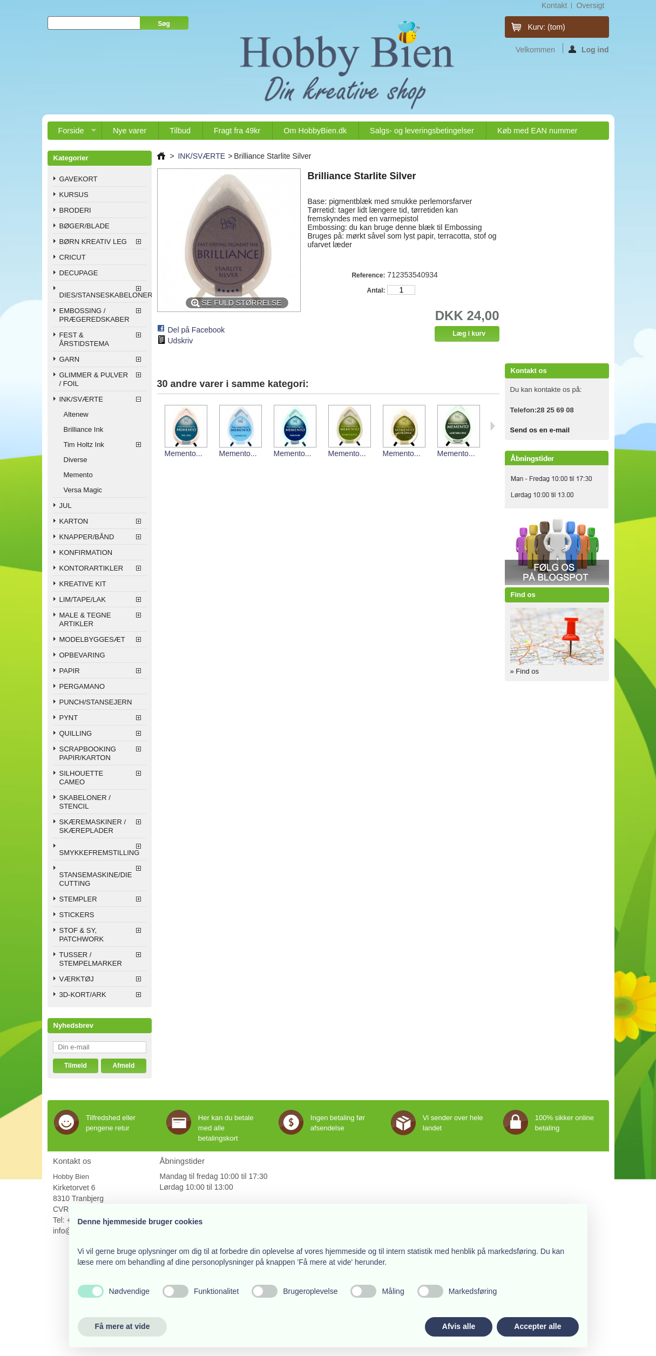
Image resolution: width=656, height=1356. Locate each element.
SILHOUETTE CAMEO (81, 777)
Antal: (376, 290)
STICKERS (76, 915)
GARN (69, 359)
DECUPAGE (78, 273)
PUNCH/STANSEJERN (95, 702)
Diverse (75, 460)
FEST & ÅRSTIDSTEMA (84, 339)
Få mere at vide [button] (122, 1326)
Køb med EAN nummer (537, 130)
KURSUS (74, 195)
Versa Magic (83, 490)
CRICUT (72, 257)
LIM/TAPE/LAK (82, 599)
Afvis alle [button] (458, 1326)
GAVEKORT (78, 179)
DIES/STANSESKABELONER (102, 295)
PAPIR (69, 671)
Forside (72, 133)
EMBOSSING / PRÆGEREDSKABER (94, 315)
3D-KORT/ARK (82, 995)
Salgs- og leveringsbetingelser (422, 130)
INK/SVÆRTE (81, 399)
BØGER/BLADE (84, 226)
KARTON (74, 521)
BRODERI (75, 210)
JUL (65, 505)
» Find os (524, 671)
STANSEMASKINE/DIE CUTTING (95, 879)
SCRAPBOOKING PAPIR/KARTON (87, 753)
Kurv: (546, 27)
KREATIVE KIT (82, 584)
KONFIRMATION (86, 552)
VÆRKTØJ (76, 979)
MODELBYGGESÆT (92, 639)
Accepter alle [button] (537, 1326)
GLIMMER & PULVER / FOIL (94, 379)
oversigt (590, 5)
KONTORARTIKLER (91, 568)
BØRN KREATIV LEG (93, 242)
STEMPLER (78, 899)
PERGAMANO (82, 686)
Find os (523, 595)
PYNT (68, 718)
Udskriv (180, 340)
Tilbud (180, 130)
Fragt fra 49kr (237, 130)
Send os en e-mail (540, 430)
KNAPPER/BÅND (86, 537)
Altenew (76, 414)
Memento (78, 475)
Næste (492, 426)
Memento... (183, 453)
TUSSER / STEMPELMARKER (90, 959)
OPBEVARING (82, 655)
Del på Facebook (196, 330)
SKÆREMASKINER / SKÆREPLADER (92, 826)
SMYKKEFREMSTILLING (99, 853)
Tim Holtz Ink (84, 444)
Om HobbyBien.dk (315, 130)
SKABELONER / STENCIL (85, 802)
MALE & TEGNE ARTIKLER (85, 619)
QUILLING (75, 733)
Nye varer (129, 130)
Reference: (368, 275)
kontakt (554, 5)
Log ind (589, 49)
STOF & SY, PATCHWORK (81, 934)
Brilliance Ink (84, 429)
